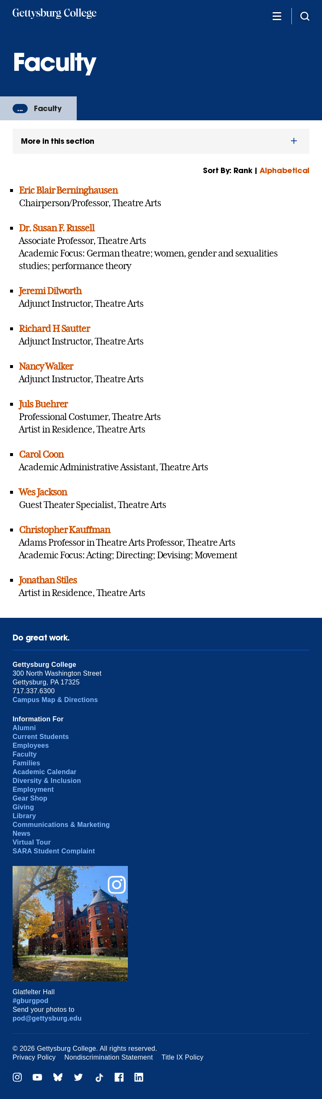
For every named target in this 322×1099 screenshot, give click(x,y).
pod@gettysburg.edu (47, 1018)
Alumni (24, 727)
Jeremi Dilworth (50, 290)
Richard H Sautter (54, 328)
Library (24, 815)
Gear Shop (30, 798)
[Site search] (304, 15)
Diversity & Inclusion (47, 780)
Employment (33, 789)
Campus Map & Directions (55, 699)
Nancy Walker (46, 366)
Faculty (48, 108)
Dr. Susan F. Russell (56, 228)
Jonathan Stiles (48, 580)
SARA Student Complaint (54, 851)
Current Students (41, 736)
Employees (31, 745)
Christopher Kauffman (64, 529)
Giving (23, 807)
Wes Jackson (43, 492)
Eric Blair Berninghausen (68, 190)
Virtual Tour (32, 842)
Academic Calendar (45, 771)
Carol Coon (41, 454)
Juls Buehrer (43, 404)
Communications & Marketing (61, 824)
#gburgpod (31, 1000)
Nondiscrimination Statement (109, 1057)
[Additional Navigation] (276, 15)
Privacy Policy (34, 1057)
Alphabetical (284, 170)
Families (26, 763)
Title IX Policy (182, 1057)
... (20, 108)
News (22, 833)
